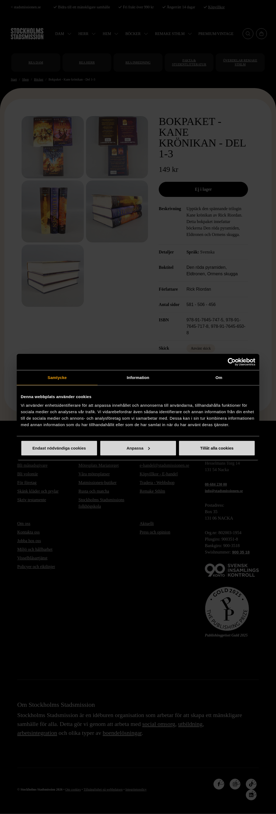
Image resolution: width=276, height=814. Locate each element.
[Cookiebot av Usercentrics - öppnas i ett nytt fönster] (231, 362)
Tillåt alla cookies (217, 448)
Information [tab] (138, 377)
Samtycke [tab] (57, 377)
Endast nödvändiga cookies (59, 448)
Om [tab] (218, 377)
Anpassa (138, 448)
